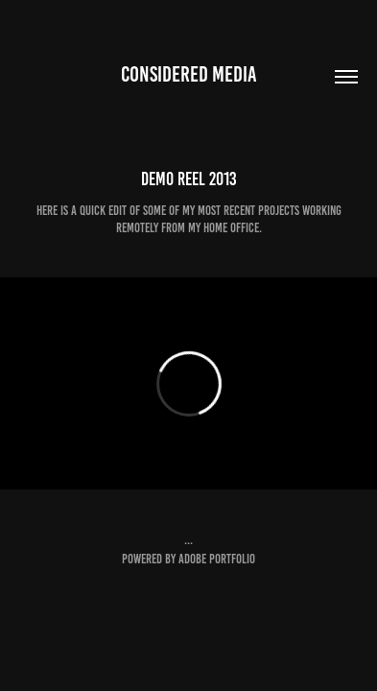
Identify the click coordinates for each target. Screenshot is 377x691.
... (188, 540)
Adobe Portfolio (216, 559)
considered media (189, 74)
